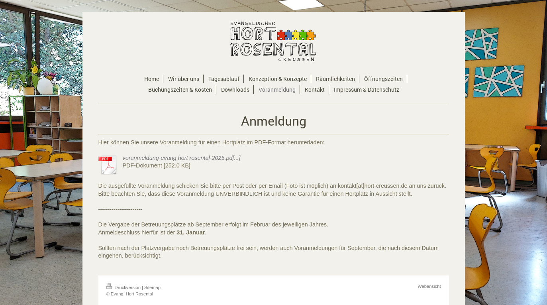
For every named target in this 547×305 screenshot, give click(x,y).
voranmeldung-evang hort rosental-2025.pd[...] (182, 158)
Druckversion (124, 287)
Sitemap (152, 287)
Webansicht (429, 286)
